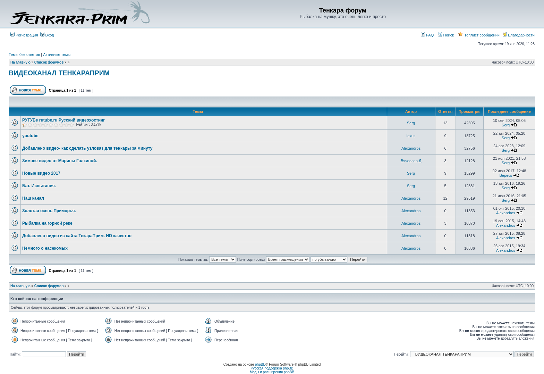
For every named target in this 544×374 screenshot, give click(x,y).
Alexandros (410, 148)
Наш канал (33, 198)
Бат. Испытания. (39, 185)
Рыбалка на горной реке (47, 223)
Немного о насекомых (45, 248)
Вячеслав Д (411, 161)
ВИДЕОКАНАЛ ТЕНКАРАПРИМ (59, 73)
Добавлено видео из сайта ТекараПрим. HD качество (76, 235)
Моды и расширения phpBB (272, 372)
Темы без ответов (24, 54)
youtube (30, 135)
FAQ (427, 35)
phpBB (260, 364)
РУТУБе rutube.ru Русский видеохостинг (63, 120)
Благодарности (519, 35)
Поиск (446, 35)
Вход (47, 35)
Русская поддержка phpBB (271, 368)
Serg (411, 123)
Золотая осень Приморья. (49, 210)
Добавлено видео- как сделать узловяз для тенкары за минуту (87, 148)
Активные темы (56, 54)
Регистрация (24, 35)
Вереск (505, 175)
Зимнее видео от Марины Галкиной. (59, 160)
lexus (411, 136)
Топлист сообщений (479, 35)
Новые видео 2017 (41, 173)
